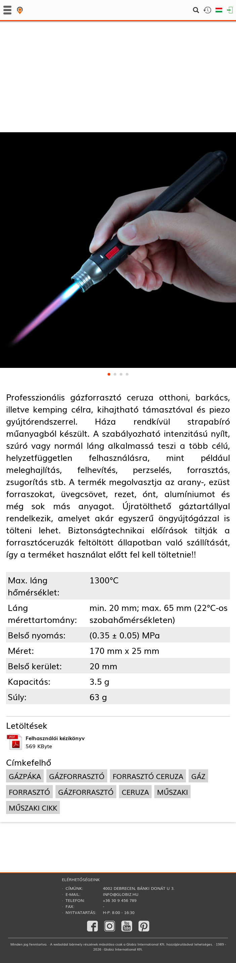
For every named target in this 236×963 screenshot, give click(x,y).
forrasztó (29, 791)
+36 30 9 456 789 (119, 900)
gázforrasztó (77, 776)
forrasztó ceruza (148, 776)
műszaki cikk (33, 807)
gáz (198, 776)
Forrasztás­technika (40, 59)
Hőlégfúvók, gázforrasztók (120, 72)
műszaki (172, 791)
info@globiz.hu (121, 894)
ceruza (135, 791)
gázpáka (25, 776)
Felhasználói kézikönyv (55, 738)
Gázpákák (99, 59)
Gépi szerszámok (36, 72)
